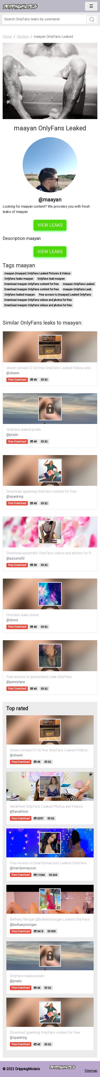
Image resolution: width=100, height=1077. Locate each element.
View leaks (50, 225)
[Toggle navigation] (91, 6)
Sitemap (91, 1071)
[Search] (50, 19)
